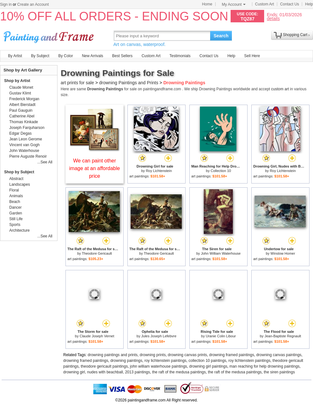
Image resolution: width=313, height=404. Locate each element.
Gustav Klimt (20, 93)
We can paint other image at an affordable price (94, 168)
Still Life (16, 219)
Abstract (16, 178)
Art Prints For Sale (49, 35)
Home (207, 4)
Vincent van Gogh (24, 145)
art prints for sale (77, 82)
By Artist (15, 56)
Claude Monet (21, 87)
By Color (65, 56)
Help (309, 4)
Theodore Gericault (97, 253)
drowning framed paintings (231, 355)
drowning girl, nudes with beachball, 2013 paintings (106, 372)
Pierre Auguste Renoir (28, 156)
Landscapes (19, 184)
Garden (15, 213)
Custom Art (264, 4)
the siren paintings (279, 372)
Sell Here (252, 56)
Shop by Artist (17, 81)
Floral (14, 190)
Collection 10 (221, 171)
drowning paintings (126, 360)
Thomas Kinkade (23, 122)
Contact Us (289, 4)
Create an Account (33, 4)
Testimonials (179, 56)
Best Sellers (122, 56)
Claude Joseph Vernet (97, 336)
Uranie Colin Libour (221, 336)
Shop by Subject (19, 172)
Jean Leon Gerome (25, 139)
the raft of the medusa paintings (179, 372)
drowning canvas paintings (278, 355)
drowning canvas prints (187, 355)
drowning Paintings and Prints (128, 82)
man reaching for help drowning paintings (264, 366)
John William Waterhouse (220, 253)
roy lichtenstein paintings (165, 360)
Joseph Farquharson (26, 127)
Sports (14, 224)
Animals (16, 196)
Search (221, 35)
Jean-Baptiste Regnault (282, 336)
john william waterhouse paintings (158, 366)
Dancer (15, 207)
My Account (234, 4)
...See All (44, 162)
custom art (280, 89)
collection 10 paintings (207, 360)
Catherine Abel (21, 116)
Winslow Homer (283, 253)
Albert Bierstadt (22, 104)
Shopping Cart (295, 35)
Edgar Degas (20, 133)
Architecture (19, 230)
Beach (14, 201)
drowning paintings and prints (113, 355)
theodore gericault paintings (104, 366)
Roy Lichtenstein (159, 171)
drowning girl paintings (208, 366)
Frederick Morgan (24, 99)
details (273, 18)
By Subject (40, 56)
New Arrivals (92, 56)
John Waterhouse (24, 150)
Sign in (6, 4)
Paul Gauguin (21, 110)
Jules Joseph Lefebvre (158, 336)
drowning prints (152, 355)
